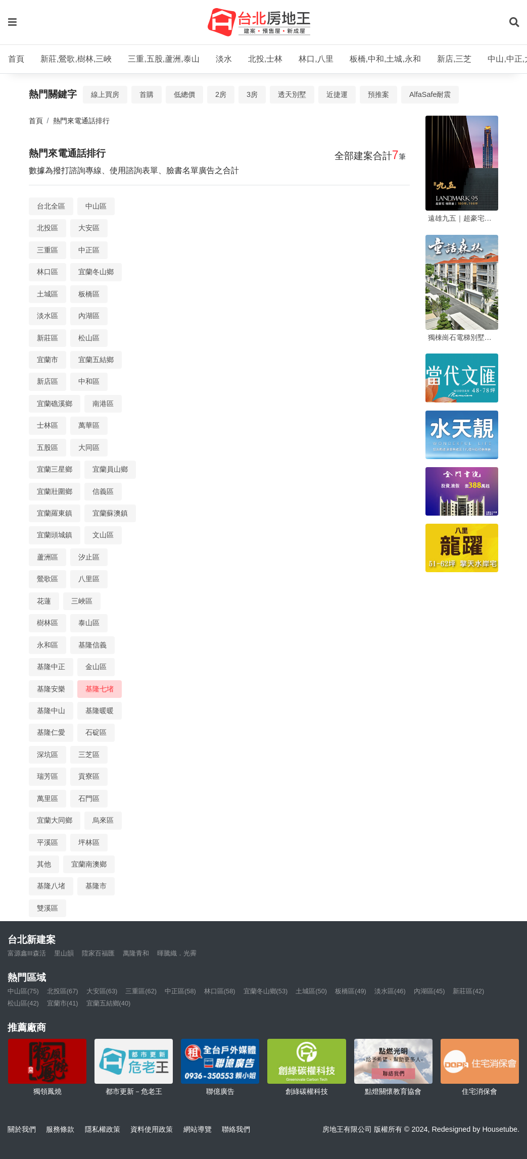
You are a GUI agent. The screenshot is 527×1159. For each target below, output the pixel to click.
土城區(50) (311, 991)
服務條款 (60, 1129)
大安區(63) (102, 991)
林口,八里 (316, 59)
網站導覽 (197, 1129)
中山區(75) (23, 991)
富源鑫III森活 (27, 953)
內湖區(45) (429, 991)
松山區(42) (23, 1003)
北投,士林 (265, 59)
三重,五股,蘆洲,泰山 (163, 59)
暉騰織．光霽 (177, 953)
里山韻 (64, 953)
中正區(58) (180, 991)
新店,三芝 (454, 59)
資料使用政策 (151, 1129)
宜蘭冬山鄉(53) (266, 991)
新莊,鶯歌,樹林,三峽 (76, 59)
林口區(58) (219, 991)
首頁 (16, 59)
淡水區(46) (390, 991)
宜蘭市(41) (62, 1003)
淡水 (224, 59)
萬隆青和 (136, 953)
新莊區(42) (468, 991)
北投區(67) (62, 991)
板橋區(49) (350, 991)
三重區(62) (141, 991)
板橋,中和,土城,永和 (385, 59)
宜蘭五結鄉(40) (108, 1003)
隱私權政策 (102, 1129)
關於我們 (22, 1129)
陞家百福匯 (98, 953)
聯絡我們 (236, 1129)
